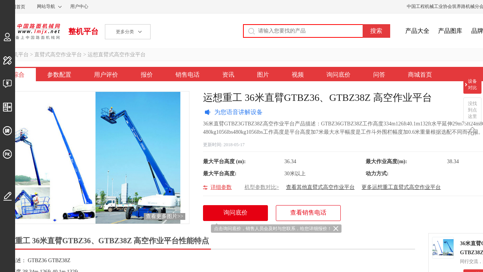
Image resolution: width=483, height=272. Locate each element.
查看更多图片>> (164, 216)
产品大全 (417, 31)
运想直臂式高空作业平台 (117, 54)
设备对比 (472, 84)
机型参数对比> (262, 187)
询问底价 (338, 74)
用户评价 (106, 74)
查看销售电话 (308, 212)
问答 (379, 74)
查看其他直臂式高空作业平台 (320, 187)
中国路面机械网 (30, 31)
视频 (298, 74)
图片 (263, 74)
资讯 (228, 74)
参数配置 (59, 74)
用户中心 (79, 6)
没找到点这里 (472, 110)
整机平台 (83, 31)
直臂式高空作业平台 (58, 54)
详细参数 (221, 187)
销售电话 (187, 74)
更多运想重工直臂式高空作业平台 (401, 187)
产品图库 (450, 31)
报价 (147, 74)
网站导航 (46, 6)
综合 (18, 74)
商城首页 (420, 74)
